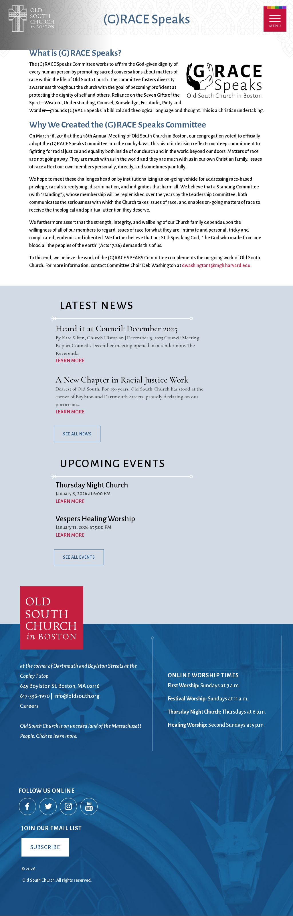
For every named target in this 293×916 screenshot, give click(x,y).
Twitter (48, 807)
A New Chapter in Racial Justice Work (122, 380)
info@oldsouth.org (76, 696)
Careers (29, 706)
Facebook (28, 807)
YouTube (89, 807)
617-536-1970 (35, 696)
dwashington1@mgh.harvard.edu (216, 265)
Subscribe (45, 847)
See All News (77, 434)
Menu (275, 19)
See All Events (79, 557)
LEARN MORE (70, 360)
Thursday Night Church (92, 485)
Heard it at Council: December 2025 (117, 328)
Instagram (69, 807)
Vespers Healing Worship (95, 519)
